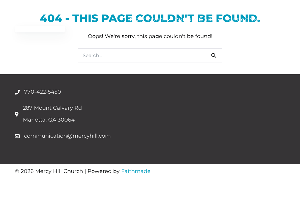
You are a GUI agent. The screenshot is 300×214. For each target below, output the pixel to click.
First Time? (147, 20)
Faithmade (136, 171)
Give (274, 38)
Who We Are (196, 20)
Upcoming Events (231, 38)
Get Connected (253, 20)
